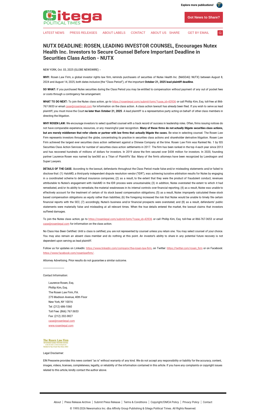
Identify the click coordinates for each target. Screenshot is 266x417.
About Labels (113, 32)
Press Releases (83, 32)
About (57, 402)
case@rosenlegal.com (79, 106)
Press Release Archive (77, 402)
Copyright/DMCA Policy (165, 402)
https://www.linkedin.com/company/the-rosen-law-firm (119, 248)
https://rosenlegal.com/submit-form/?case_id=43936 (144, 101)
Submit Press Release (107, 402)
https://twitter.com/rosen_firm (185, 248)
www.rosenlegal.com (61, 325)
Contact (138, 32)
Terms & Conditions (135, 402)
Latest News (53, 32)
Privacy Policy (191, 402)
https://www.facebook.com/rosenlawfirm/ (68, 253)
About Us (158, 32)
